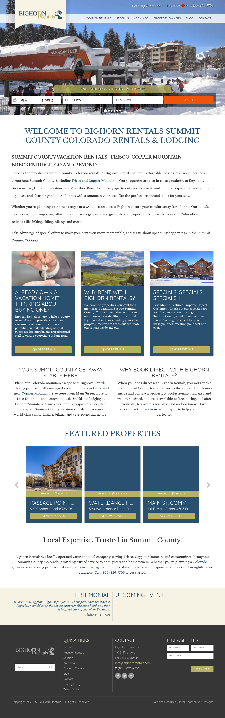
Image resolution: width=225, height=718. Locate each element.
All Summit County (136, 89)
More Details (43, 349)
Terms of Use (71, 689)
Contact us (145, 409)
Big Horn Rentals (41, 17)
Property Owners (167, 18)
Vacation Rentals (98, 18)
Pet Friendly (117, 89)
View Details (54, 515)
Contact (204, 18)
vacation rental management (87, 567)
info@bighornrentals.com (133, 662)
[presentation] (17, 485)
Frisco (83, 89)
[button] (105, 110)
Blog (189, 18)
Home (67, 647)
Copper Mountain (99, 89)
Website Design (163, 701)
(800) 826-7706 (202, 5)
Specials (122, 18)
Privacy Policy (72, 684)
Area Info (141, 18)
